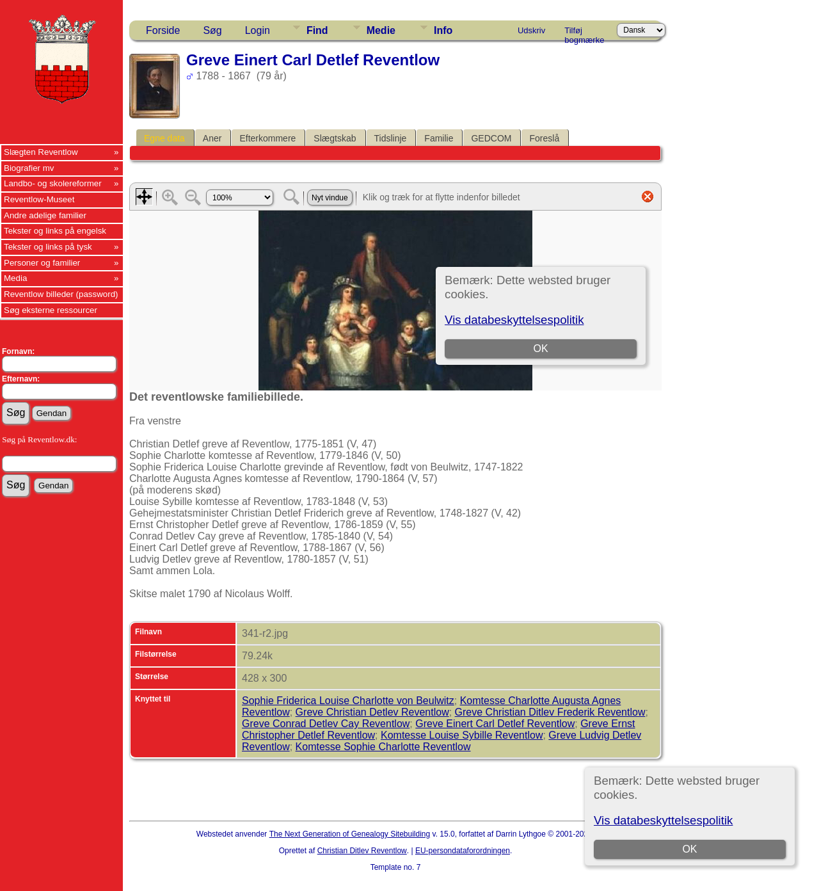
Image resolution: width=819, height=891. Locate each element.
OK (689, 849)
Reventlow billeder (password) (61, 294)
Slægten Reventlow (41, 152)
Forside (163, 30)
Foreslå (544, 138)
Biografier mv (29, 168)
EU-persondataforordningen (462, 850)
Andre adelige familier (45, 215)
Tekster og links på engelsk (55, 231)
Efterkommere (267, 138)
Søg (212, 30)
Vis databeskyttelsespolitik (663, 820)
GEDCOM (491, 138)
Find (317, 30)
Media (15, 278)
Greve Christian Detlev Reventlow (372, 712)
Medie (381, 30)
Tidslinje (390, 138)
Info (443, 30)
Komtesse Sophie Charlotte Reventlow (383, 746)
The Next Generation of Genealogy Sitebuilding (350, 834)
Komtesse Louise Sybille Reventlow (462, 735)
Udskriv (531, 30)
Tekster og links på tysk (48, 247)
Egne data (164, 138)
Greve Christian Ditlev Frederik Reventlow (550, 712)
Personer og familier (42, 263)
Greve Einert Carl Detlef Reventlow (495, 723)
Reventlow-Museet (39, 199)
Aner (212, 138)
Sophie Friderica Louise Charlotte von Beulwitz (348, 700)
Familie (438, 138)
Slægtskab (335, 138)
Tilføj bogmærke (584, 33)
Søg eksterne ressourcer (50, 310)
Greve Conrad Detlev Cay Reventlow (326, 723)
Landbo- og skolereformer (53, 183)
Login (257, 30)
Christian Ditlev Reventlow (362, 850)
